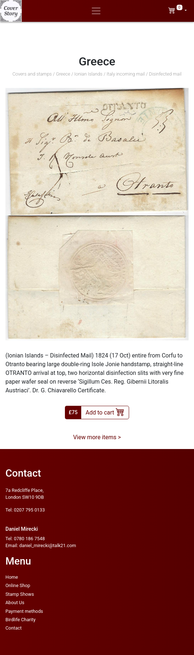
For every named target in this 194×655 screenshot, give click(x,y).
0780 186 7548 (29, 538)
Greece (63, 74)
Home (11, 577)
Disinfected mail (165, 74)
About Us (14, 602)
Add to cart (105, 411)
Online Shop (17, 585)
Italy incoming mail (126, 74)
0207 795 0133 (29, 510)
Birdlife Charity (20, 619)
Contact (13, 628)
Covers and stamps (32, 74)
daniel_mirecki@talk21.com (47, 545)
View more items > (97, 437)
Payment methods (24, 611)
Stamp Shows (19, 594)
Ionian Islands (88, 74)
